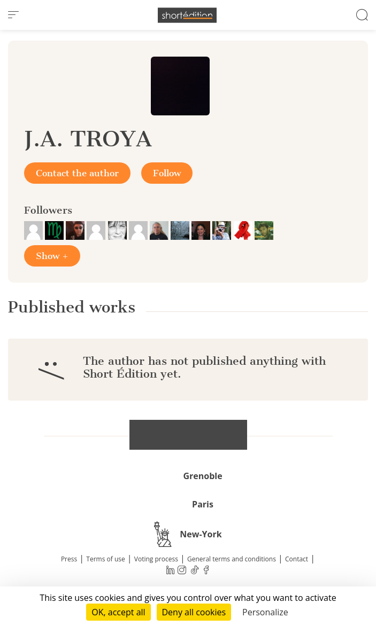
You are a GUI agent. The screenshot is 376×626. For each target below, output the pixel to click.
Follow (167, 173)
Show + (52, 256)
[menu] (13, 15)
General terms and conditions (231, 559)
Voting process (156, 559)
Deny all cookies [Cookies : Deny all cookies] (194, 612)
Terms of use (105, 559)
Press (69, 559)
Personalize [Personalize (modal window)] (265, 612)
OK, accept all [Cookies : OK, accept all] (118, 612)
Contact (296, 559)
